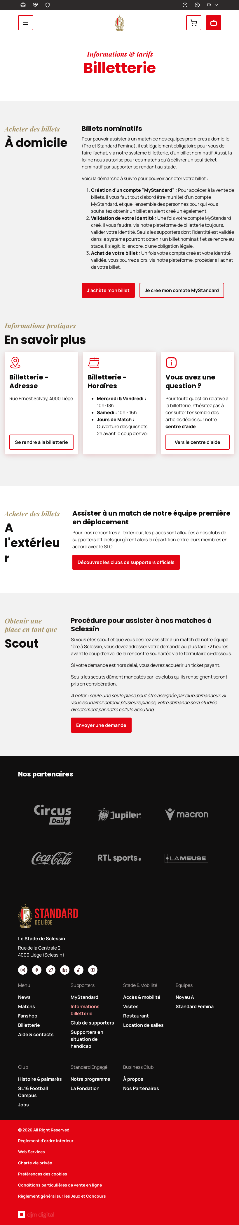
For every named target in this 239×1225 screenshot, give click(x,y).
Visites (131, 1006)
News (24, 997)
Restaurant (136, 1016)
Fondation (35, 5)
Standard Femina (195, 1006)
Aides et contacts (185, 5)
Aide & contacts (36, 1034)
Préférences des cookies (42, 1174)
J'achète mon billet (108, 290)
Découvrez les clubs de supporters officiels (126, 562)
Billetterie (213, 22)
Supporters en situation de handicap (87, 1039)
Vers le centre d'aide (197, 442)
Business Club (23, 5)
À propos (133, 1079)
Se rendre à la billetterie (41, 442)
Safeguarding (47, 5)
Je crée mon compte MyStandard (182, 290)
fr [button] (213, 5)
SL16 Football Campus (33, 1092)
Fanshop (193, 22)
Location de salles (143, 1025)
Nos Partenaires (141, 1088)
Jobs (23, 1104)
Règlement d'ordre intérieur (46, 1140)
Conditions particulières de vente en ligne (60, 1185)
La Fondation (85, 1088)
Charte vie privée (35, 1163)
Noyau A (185, 997)
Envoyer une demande (101, 725)
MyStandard (197, 5)
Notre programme (90, 1079)
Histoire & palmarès (40, 1079)
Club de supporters (92, 1023)
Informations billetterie (85, 1010)
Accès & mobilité (142, 997)
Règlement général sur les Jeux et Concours (62, 1196)
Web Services (31, 1151)
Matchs (26, 1006)
